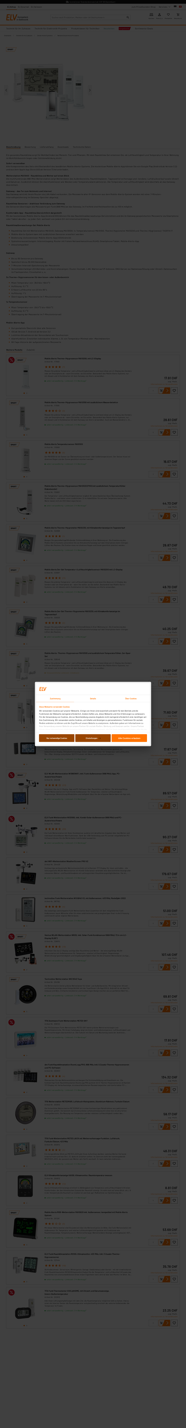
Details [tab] (93, 698)
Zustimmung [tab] (55, 698)
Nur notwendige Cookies (57, 738)
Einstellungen (93, 738)
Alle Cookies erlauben (129, 738)
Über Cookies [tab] (131, 698)
